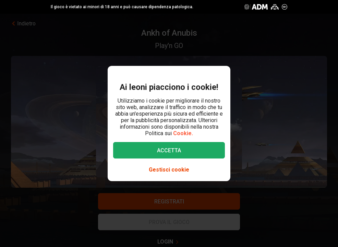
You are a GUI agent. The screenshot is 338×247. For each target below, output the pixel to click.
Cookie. (183, 133)
